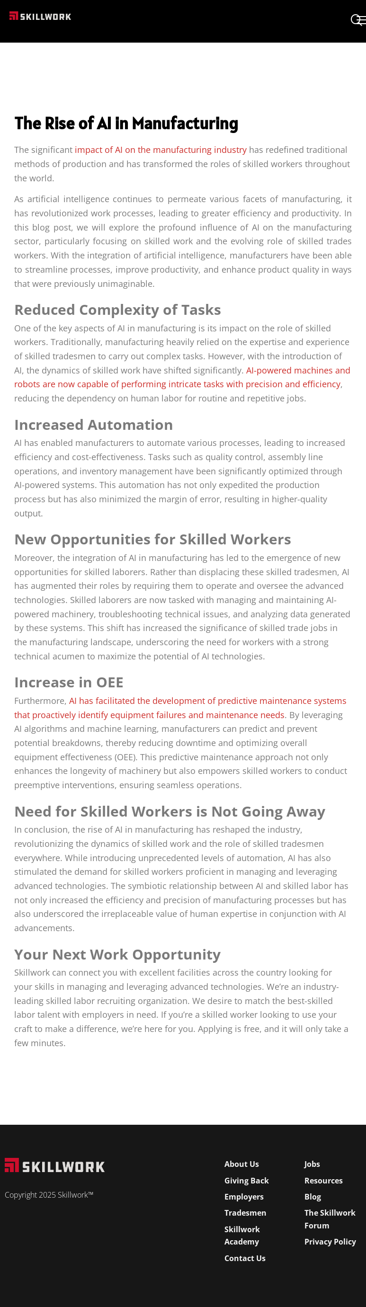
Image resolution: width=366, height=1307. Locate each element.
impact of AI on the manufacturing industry (161, 149)
